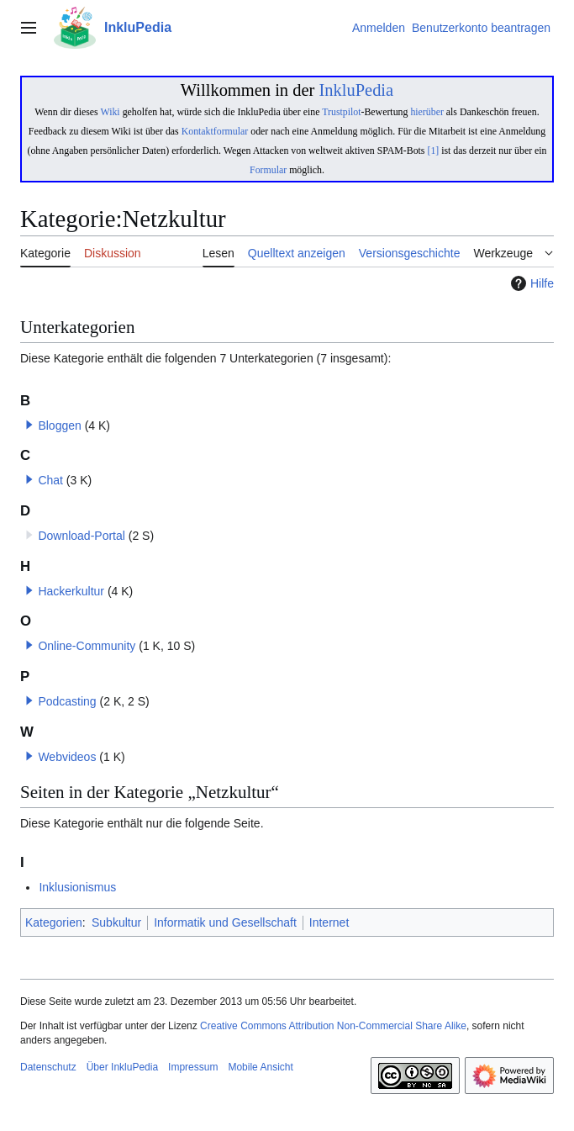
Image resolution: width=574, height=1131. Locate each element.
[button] (29, 425)
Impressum (193, 1067)
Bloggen (59, 425)
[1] (433, 150)
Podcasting (67, 701)
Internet (329, 922)
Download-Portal (81, 535)
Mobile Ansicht (260, 1067)
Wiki (109, 112)
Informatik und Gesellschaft (225, 922)
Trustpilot (341, 112)
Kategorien (53, 922)
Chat (50, 480)
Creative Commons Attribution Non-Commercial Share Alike (333, 1026)
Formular (268, 170)
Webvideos (67, 757)
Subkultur (116, 922)
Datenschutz (48, 1067)
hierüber (426, 112)
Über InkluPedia (122, 1067)
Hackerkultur (71, 591)
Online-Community (86, 646)
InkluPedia (356, 90)
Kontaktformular (215, 131)
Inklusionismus (77, 887)
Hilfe (530, 283)
